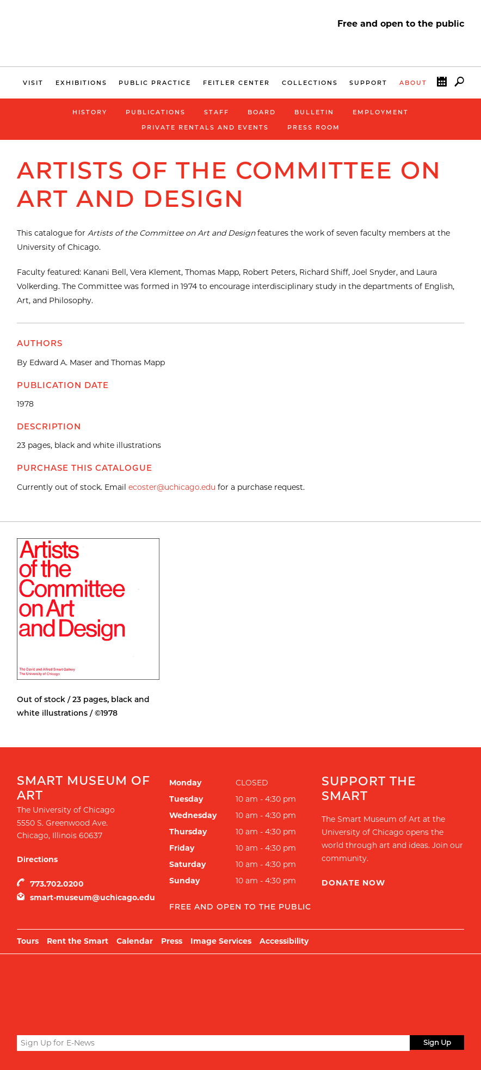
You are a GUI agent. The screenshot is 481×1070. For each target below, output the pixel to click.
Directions (37, 859)
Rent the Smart (77, 941)
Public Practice (155, 83)
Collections (310, 83)
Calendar (442, 84)
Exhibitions (81, 83)
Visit (33, 83)
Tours (28, 941)
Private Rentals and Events (205, 127)
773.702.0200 (57, 884)
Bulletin (314, 112)
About (413, 83)
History (89, 112)
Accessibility (284, 941)
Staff (216, 112)
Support (368, 83)
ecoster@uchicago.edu (171, 487)
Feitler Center (236, 83)
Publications (156, 112)
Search (459, 84)
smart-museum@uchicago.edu (92, 897)
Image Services (220, 941)
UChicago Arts (121, 981)
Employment (381, 112)
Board (262, 112)
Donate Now (353, 883)
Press (171, 941)
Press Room (313, 127)
